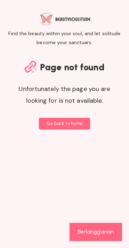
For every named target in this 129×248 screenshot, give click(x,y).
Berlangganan (96, 231)
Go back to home (64, 123)
